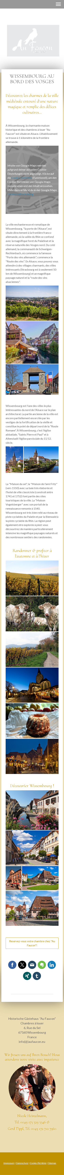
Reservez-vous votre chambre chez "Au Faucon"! (32, 943)
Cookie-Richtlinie (21, 177)
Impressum (8, 1163)
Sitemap (52, 1163)
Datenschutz (22, 1163)
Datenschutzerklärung (20, 194)
